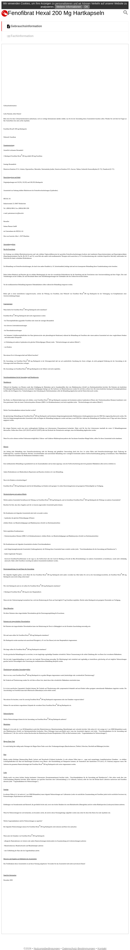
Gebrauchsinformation (24, 26)
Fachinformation (19, 36)
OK (86, 6)
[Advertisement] (65, 71)
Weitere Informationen (68, 6)
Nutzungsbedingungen (47, 948)
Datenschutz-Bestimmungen (78, 948)
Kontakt (101, 948)
